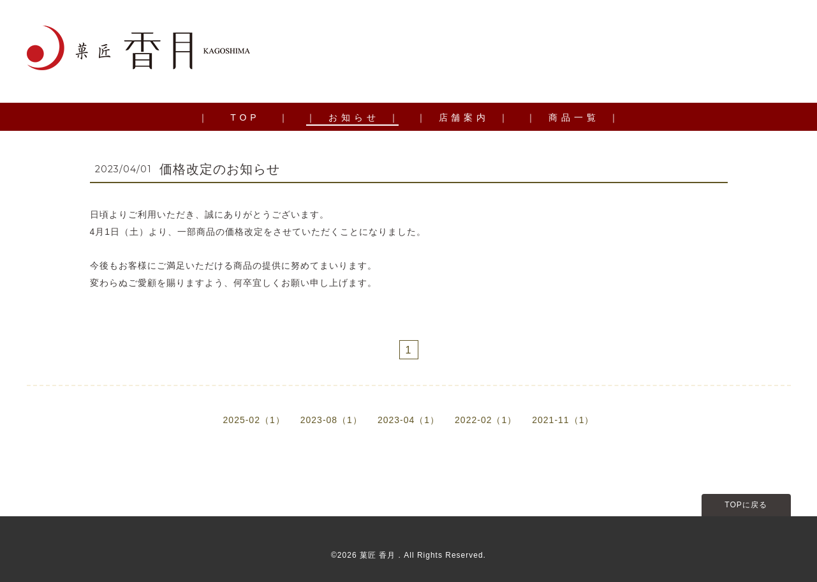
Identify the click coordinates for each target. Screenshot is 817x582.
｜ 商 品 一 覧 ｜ (572, 117)
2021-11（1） (563, 420)
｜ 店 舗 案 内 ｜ (462, 117)
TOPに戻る (746, 504)
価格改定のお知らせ (219, 169)
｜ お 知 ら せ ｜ (352, 117)
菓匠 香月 (379, 555)
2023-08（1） (331, 420)
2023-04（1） (408, 420)
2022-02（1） (486, 420)
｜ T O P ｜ (243, 117)
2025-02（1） (254, 420)
